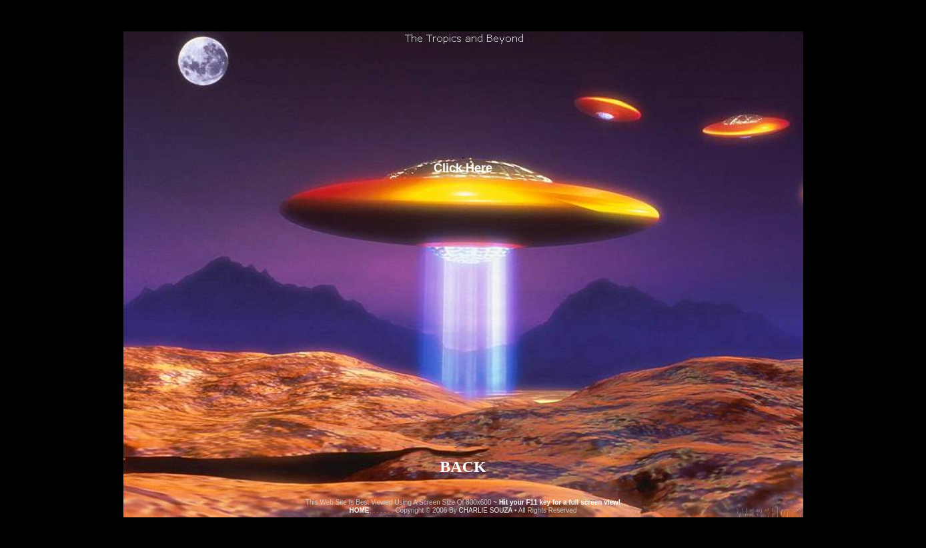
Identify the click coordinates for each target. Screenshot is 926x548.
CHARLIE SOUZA (486, 510)
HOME (359, 510)
